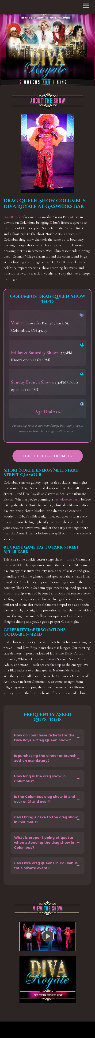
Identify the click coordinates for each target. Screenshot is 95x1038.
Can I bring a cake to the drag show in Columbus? (46, 819)
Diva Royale (12, 217)
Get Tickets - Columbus (47, 456)
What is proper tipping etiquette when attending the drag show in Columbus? (44, 843)
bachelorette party (67, 499)
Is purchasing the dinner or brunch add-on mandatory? (45, 758)
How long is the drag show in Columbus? (40, 778)
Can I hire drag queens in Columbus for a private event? (46, 865)
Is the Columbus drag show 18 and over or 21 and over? (44, 799)
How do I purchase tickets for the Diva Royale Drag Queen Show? (44, 737)
